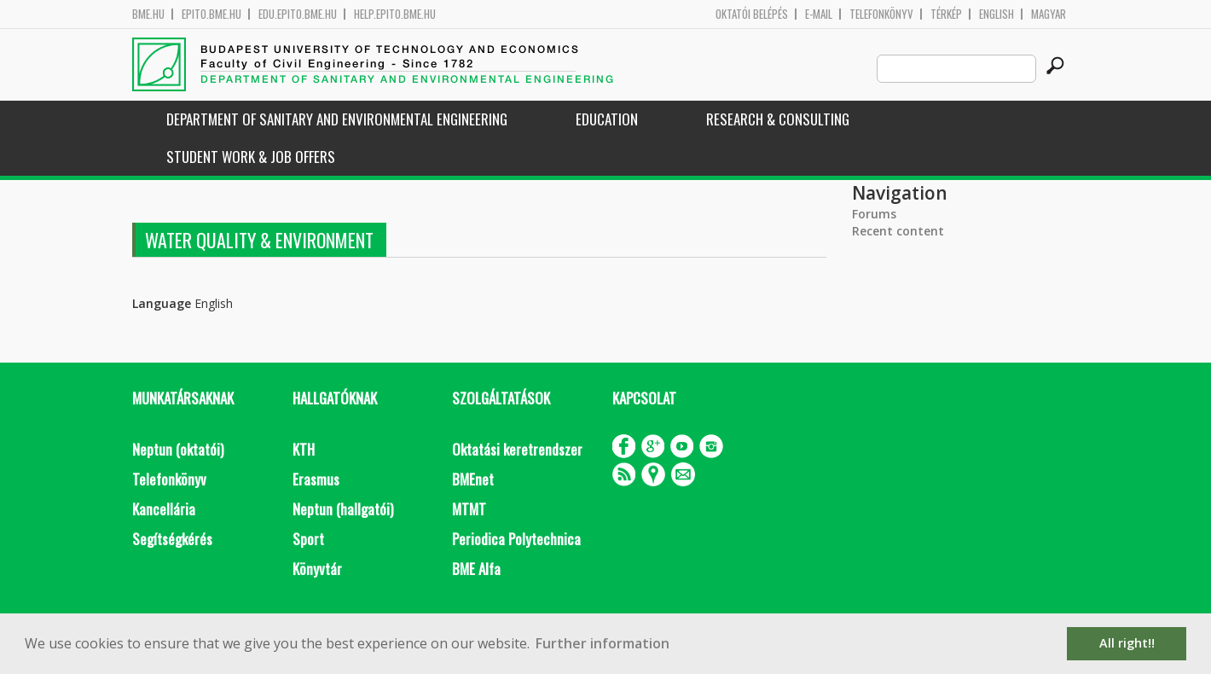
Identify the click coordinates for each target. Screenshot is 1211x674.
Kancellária (163, 509)
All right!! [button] (1127, 643)
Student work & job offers (250, 156)
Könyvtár (317, 568)
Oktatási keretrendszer (517, 449)
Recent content (898, 231)
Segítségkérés (172, 538)
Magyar (1048, 14)
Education (607, 119)
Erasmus (316, 479)
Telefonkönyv (881, 14)
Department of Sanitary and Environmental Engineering (336, 119)
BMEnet (473, 479)
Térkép (946, 14)
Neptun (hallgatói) (343, 509)
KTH (304, 449)
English (996, 14)
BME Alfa (476, 568)
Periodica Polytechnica (516, 538)
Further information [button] (602, 643)
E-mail (818, 14)
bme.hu (148, 14)
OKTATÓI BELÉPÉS (752, 14)
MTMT (469, 509)
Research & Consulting (777, 119)
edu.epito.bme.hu (297, 14)
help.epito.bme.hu (395, 14)
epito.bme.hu (211, 14)
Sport (308, 538)
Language (161, 303)
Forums (874, 214)
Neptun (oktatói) (177, 449)
